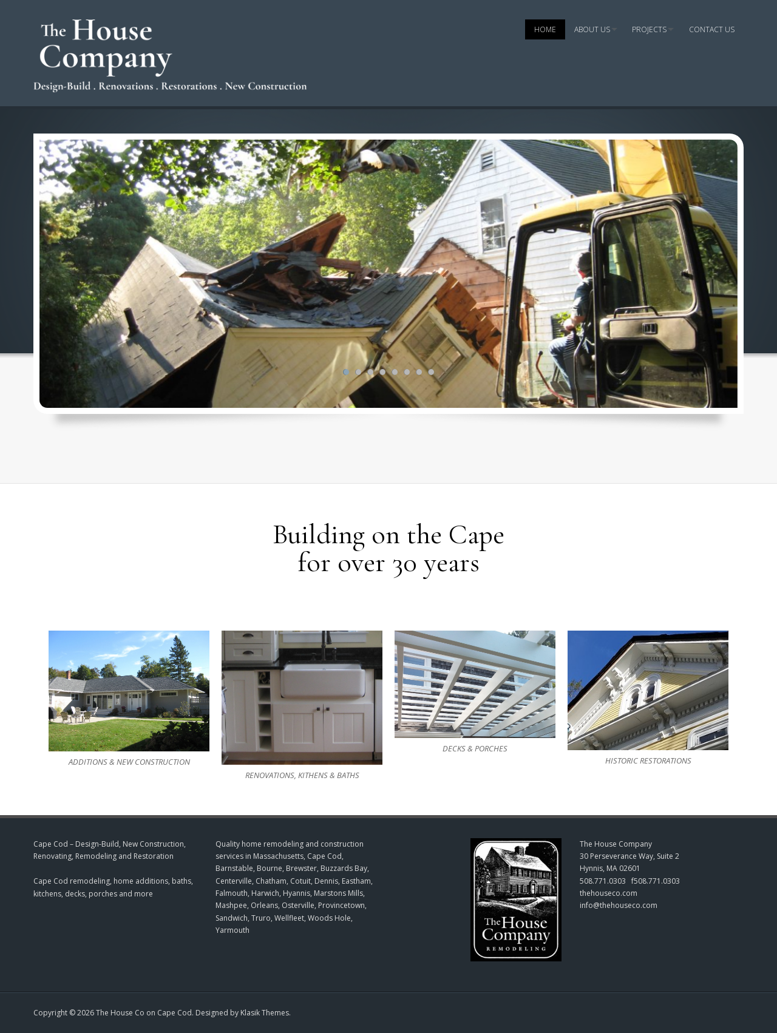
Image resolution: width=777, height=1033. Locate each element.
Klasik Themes (264, 1013)
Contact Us (712, 29)
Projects (649, 29)
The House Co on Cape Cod (144, 1013)
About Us (592, 29)
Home (545, 29)
